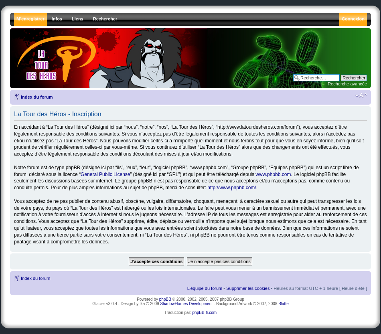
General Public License (105, 174)
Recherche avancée (347, 83)
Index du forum (37, 97)
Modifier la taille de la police (361, 95)
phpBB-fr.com (205, 312)
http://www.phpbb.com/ (231, 187)
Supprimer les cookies (248, 288)
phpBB (165, 299)
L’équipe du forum (204, 288)
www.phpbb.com (273, 174)
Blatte (283, 304)
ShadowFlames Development (186, 304)
